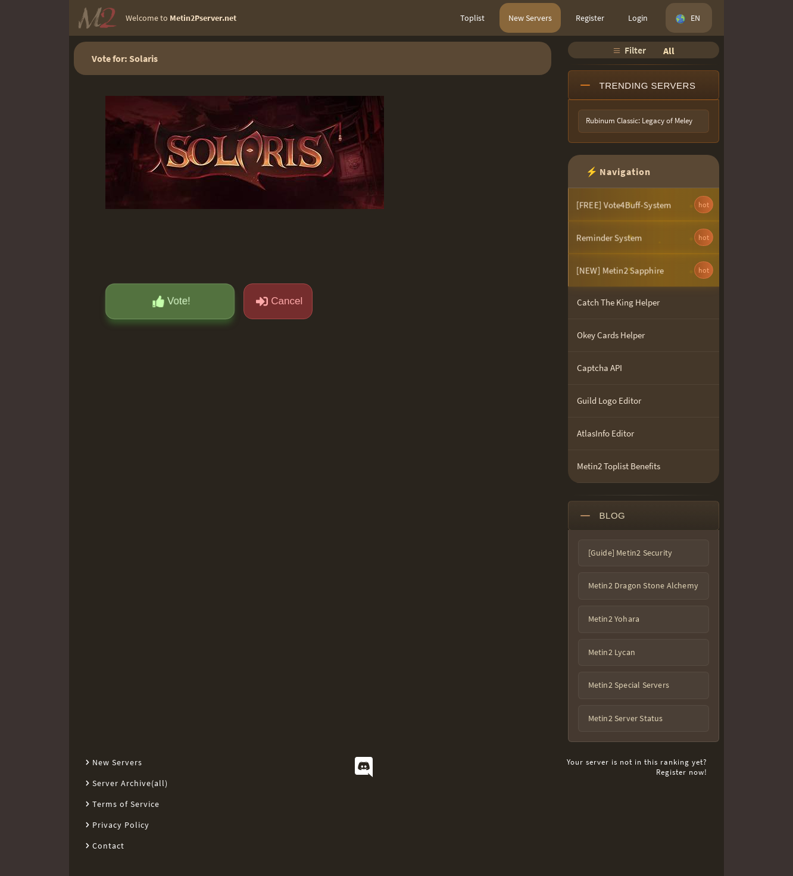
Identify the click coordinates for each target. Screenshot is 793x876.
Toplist (472, 18)
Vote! (171, 301)
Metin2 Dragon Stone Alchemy (643, 585)
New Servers (530, 18)
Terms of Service (126, 804)
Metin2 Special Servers (628, 684)
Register (590, 18)
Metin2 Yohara (614, 618)
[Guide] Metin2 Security (630, 552)
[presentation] (186, 245)
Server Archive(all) (130, 783)
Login (638, 18)
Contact (108, 845)
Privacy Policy (120, 824)
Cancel (279, 301)
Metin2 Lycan (611, 652)
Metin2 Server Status (625, 718)
